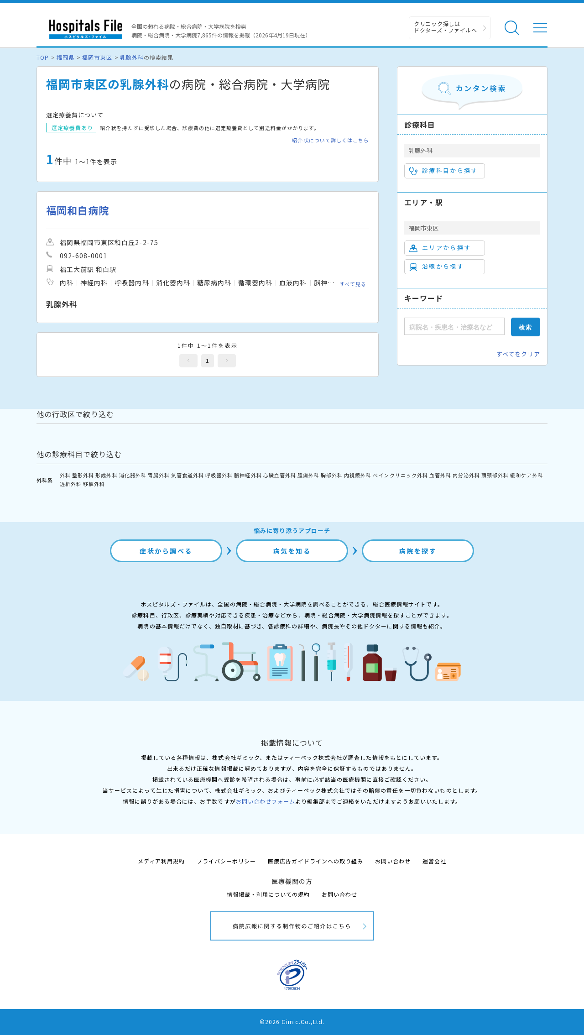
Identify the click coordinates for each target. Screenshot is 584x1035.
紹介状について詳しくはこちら (330, 140)
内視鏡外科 (357, 475)
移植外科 (94, 483)
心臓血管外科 (279, 475)
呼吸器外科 (219, 475)
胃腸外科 (159, 475)
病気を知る (292, 550)
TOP (42, 57)
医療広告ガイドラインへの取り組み (315, 861)
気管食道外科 (187, 475)
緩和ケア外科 (526, 475)
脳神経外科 (247, 475)
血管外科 (440, 475)
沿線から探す (436, 266)
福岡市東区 (97, 57)
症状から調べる (166, 550)
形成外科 (106, 475)
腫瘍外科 (308, 475)
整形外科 (83, 475)
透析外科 (71, 483)
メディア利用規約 (161, 861)
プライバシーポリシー (226, 861)
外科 (65, 475)
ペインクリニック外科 (400, 475)
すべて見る (352, 284)
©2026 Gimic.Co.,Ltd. (292, 1021)
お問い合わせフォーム (265, 801)
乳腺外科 (132, 57)
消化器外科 (132, 475)
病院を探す (418, 550)
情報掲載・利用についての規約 (268, 894)
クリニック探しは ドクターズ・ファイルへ (445, 27)
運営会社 (434, 861)
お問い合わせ (393, 861)
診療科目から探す (443, 170)
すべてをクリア (518, 354)
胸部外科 (332, 475)
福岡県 (65, 57)
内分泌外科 (466, 475)
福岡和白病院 (77, 210)
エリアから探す (440, 247)
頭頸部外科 (495, 475)
